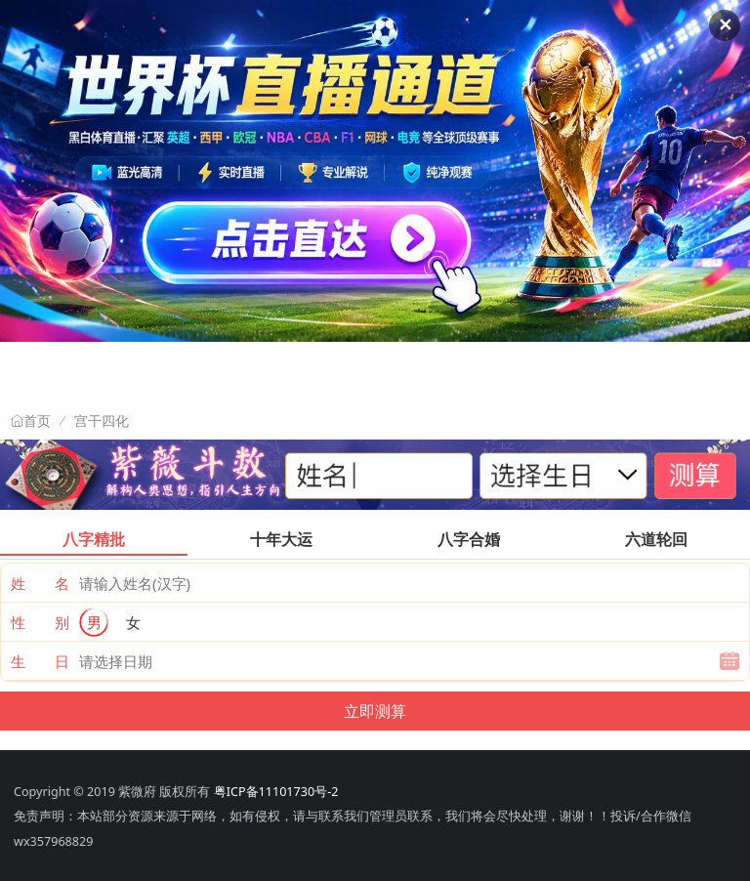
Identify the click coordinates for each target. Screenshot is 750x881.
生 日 (40, 661)
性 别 (40, 622)
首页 (37, 421)
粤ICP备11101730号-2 (276, 791)
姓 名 (40, 583)
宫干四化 (101, 420)
